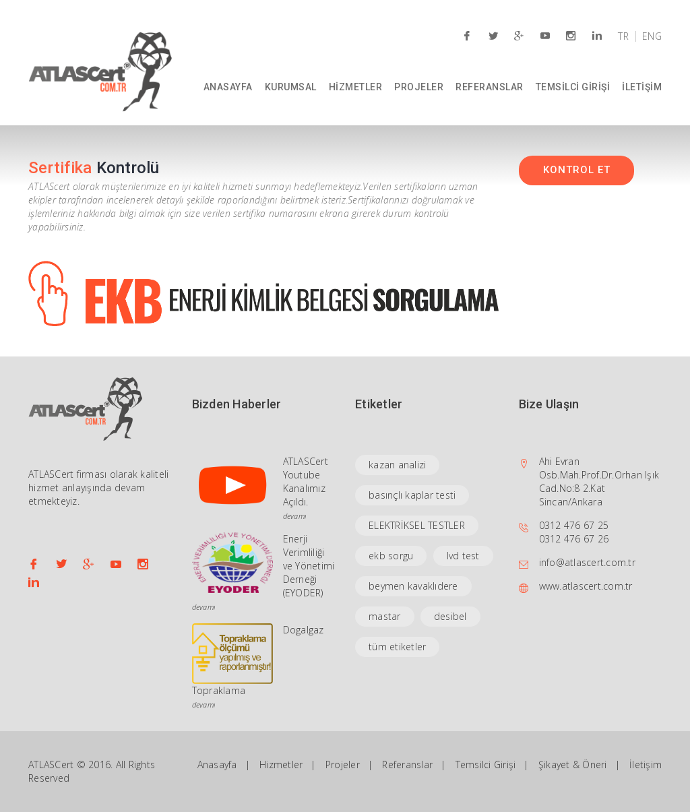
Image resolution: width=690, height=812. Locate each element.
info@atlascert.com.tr (587, 562)
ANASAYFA (228, 87)
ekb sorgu (391, 555)
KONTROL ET (576, 170)
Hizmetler (281, 764)
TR (623, 36)
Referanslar (407, 764)
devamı (295, 516)
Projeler (342, 764)
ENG (652, 36)
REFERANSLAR (490, 87)
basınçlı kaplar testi (412, 495)
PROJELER (418, 87)
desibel (450, 616)
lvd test (463, 555)
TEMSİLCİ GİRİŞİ (573, 87)
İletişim (645, 764)
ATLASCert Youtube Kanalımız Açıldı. (305, 481)
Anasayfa (217, 764)
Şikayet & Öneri (572, 764)
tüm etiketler (397, 646)
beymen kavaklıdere (413, 586)
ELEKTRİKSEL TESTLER (417, 525)
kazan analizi (397, 464)
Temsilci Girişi (486, 764)
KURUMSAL (291, 87)
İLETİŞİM (642, 87)
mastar (385, 616)
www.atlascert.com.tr (586, 586)
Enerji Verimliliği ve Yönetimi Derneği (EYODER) (309, 565)
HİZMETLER (356, 87)
